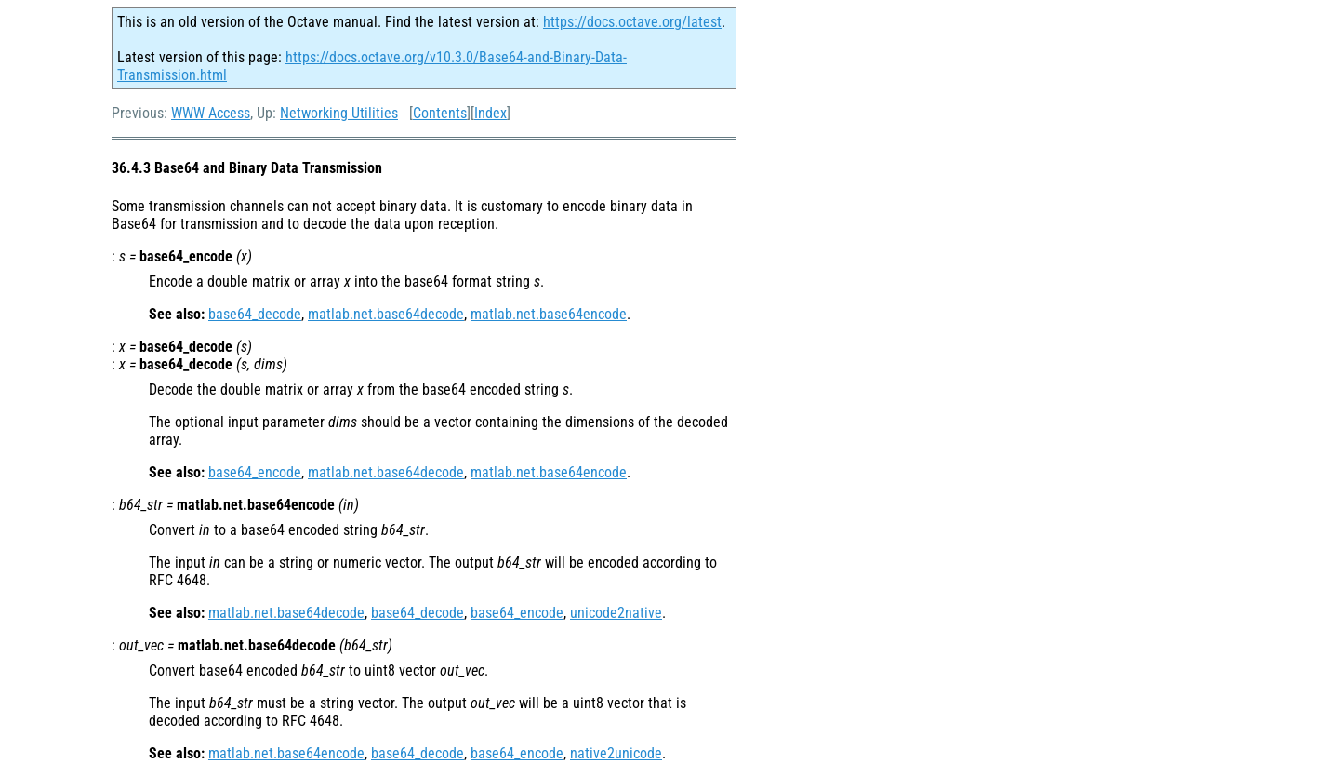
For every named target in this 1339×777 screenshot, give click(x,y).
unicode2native (616, 613)
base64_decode (254, 314)
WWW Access (210, 113)
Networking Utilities (339, 113)
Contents (440, 113)
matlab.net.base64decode (386, 314)
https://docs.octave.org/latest (632, 22)
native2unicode (616, 753)
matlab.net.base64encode (549, 314)
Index (490, 113)
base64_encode (254, 472)
